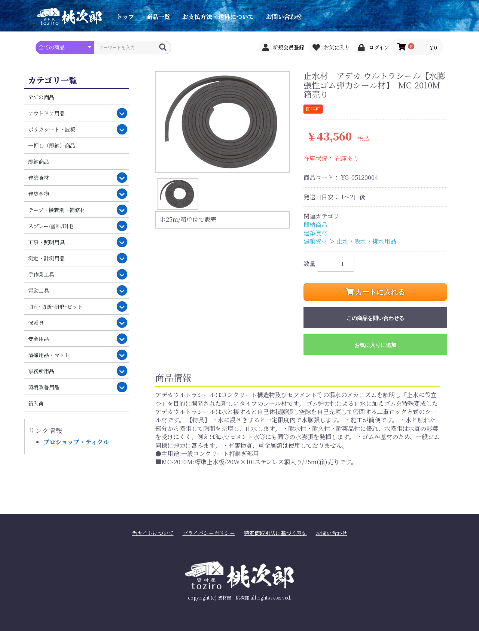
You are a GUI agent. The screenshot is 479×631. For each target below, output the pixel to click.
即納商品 (38, 161)
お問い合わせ (284, 16)
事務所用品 (41, 371)
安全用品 (38, 338)
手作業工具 (41, 274)
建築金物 (38, 193)
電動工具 (38, 290)
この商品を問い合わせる (375, 318)
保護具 (36, 322)
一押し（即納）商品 (51, 145)
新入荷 (36, 403)
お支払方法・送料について (218, 16)
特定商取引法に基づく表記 (275, 533)
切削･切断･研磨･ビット (55, 306)
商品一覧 (158, 16)
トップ (125, 16)
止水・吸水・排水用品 (366, 241)
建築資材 (38, 177)
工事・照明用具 (46, 242)
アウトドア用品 (46, 113)
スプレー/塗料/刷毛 (50, 226)
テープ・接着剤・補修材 (56, 210)
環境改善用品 (44, 387)
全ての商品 (41, 97)
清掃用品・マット (49, 355)
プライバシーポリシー (209, 533)
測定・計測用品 (46, 258)
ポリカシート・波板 (51, 129)
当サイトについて (153, 533)
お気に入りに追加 (375, 345)
